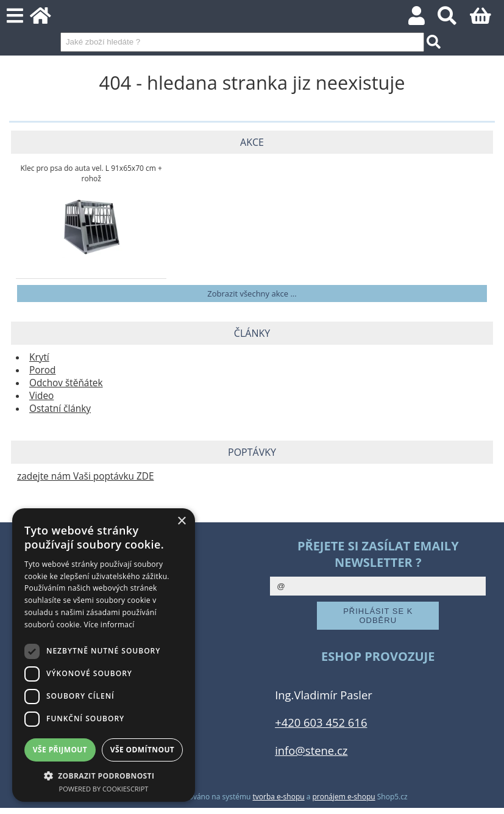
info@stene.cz (311, 750)
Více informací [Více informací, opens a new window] (109, 624)
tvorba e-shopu (279, 796)
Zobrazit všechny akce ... (251, 293)
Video (41, 395)
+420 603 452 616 (321, 722)
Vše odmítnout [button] (142, 749)
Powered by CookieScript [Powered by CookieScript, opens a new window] (104, 788)
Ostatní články (60, 408)
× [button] (181, 521)
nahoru (485, 795)
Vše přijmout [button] (60, 749)
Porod (42, 370)
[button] (103, 775)
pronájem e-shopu (344, 796)
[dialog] (103, 655)
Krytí (39, 357)
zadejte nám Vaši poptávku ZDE (85, 476)
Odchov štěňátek (66, 382)
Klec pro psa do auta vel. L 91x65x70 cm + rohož (91, 173)
